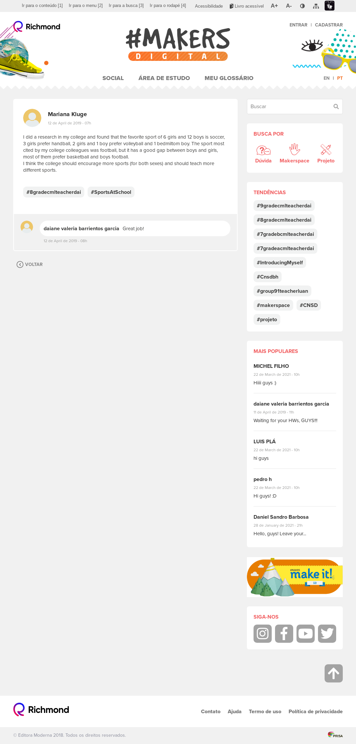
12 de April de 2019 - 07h (69, 123)
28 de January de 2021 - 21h (283, 525)
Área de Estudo (164, 78)
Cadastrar (329, 25)
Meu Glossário (229, 78)
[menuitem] (42, 5)
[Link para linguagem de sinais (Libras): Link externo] (329, 6)
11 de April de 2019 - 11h (278, 412)
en (327, 78)
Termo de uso (265, 711)
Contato (210, 711)
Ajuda (235, 711)
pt (340, 78)
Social (113, 78)
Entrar (298, 25)
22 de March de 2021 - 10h (282, 374)
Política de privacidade (316, 711)
